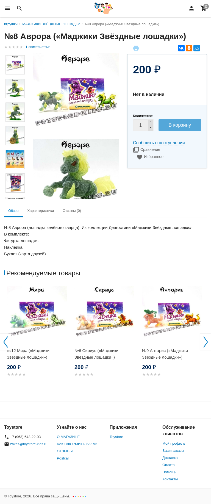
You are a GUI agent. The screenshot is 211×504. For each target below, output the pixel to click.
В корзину (179, 125)
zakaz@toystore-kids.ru (29, 444)
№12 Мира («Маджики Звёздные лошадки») (28, 353)
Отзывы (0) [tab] (72, 211)
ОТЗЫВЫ (65, 451)
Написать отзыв (38, 47)
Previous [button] (5, 342)
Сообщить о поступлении (159, 142)
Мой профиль (173, 443)
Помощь (169, 472)
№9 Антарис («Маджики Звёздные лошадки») (165, 353)
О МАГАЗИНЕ (68, 437)
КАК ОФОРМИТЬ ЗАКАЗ (77, 444)
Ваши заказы (173, 450)
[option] (38, 337)
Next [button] (205, 342)
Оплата (168, 465)
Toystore (116, 437)
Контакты (170, 479)
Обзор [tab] (13, 211)
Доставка (170, 458)
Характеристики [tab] (40, 211)
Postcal (63, 458)
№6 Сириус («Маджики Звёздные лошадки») (96, 353)
